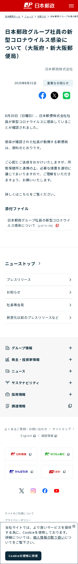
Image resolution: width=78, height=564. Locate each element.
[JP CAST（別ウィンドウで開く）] (57, 471)
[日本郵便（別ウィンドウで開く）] (21, 454)
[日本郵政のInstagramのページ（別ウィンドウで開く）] (33, 490)
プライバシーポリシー (18, 520)
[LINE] (67, 95)
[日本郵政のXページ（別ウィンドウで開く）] (21, 490)
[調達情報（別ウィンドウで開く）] (39, 406)
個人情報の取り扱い (48, 537)
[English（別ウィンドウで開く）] (28, 436)
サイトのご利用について (19, 513)
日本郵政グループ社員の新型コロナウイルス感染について (38, 223)
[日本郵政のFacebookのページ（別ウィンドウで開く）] (44, 490)
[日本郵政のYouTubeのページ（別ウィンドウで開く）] (56, 490)
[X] (54, 95)
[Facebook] (42, 95)
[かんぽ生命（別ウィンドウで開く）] (21, 471)
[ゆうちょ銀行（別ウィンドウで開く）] (57, 454)
